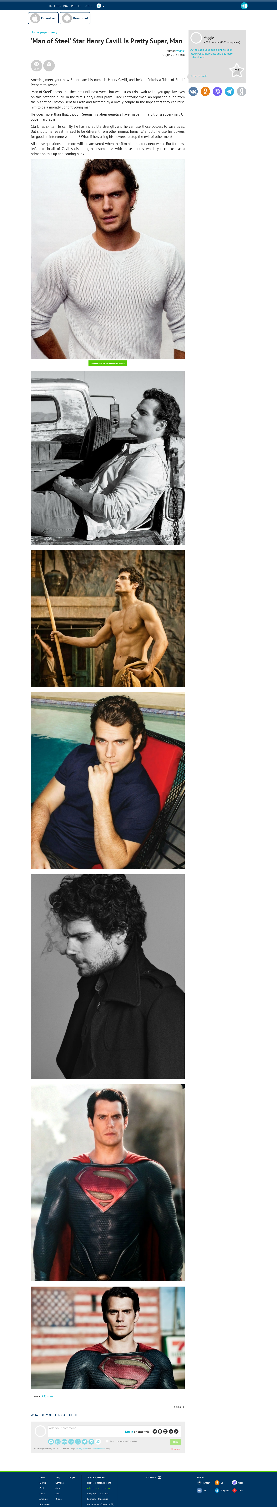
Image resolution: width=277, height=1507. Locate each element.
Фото (57, 1488)
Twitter (206, 1482)
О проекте (103, 1498)
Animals (43, 1498)
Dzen (240, 1490)
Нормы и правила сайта (99, 1482)
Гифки (72, 1477)
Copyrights (92, 1493)
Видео (58, 1498)
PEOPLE (79, 6)
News (42, 1477)
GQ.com (47, 1396)
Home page (39, 32)
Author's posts (198, 76)
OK (222, 1482)
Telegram (224, 1490)
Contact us (154, 1478)
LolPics (42, 1482)
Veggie (209, 38)
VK (205, 1490)
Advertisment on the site (99, 1488)
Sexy (53, 32)
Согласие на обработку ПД (100, 1504)
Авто (57, 1493)
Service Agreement (96, 1477)
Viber (240, 1482)
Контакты (91, 1498)
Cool (91, 6)
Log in (129, 1431)
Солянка (59, 1482)
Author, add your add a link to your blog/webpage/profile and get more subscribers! (211, 53)
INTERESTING (61, 6)
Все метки (44, 1504)
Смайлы (104, 1493)
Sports (42, 1493)
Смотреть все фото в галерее (108, 363)
